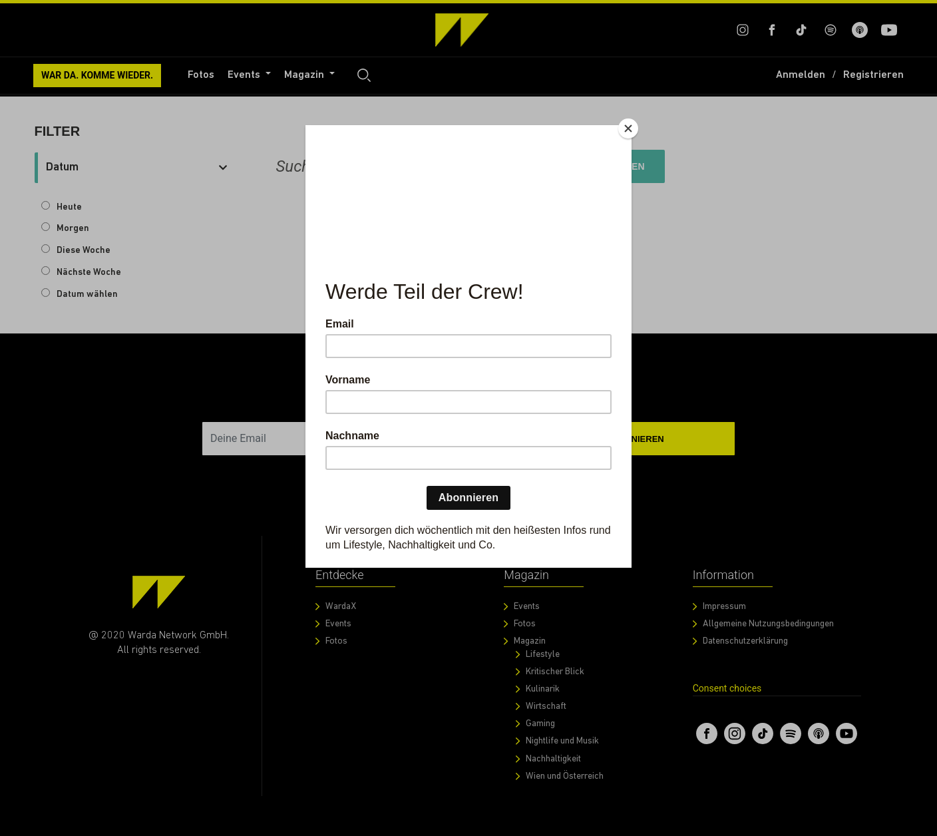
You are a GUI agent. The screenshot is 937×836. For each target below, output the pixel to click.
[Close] (628, 128)
